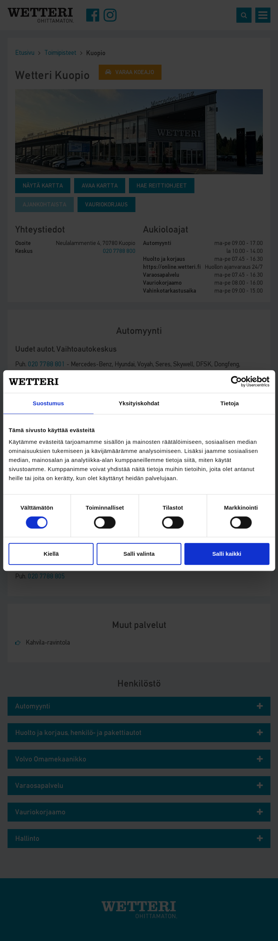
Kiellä (51, 553)
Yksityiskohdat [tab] (139, 403)
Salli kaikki (226, 553)
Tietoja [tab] (230, 403)
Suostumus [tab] (48, 403)
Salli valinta (139, 553)
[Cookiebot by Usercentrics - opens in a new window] (236, 381)
